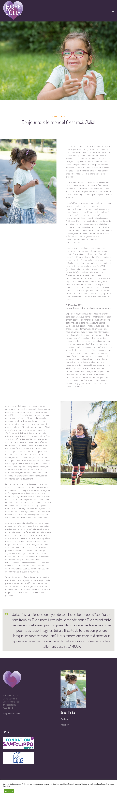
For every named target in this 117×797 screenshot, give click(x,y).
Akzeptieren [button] (9, 791)
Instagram (65, 724)
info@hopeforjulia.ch (11, 713)
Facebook (65, 719)
